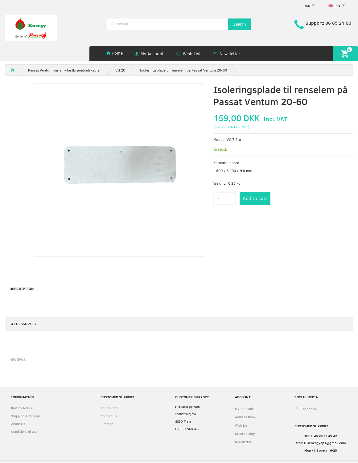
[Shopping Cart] (345, 53)
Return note (109, 408)
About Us (18, 423)
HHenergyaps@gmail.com (325, 442)
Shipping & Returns (25, 416)
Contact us (109, 416)
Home (117, 53)
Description (22, 288)
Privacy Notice (22, 408)
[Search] (239, 24)
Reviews (18, 359)
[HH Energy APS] (31, 27)
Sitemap (107, 423)
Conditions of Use (24, 431)
